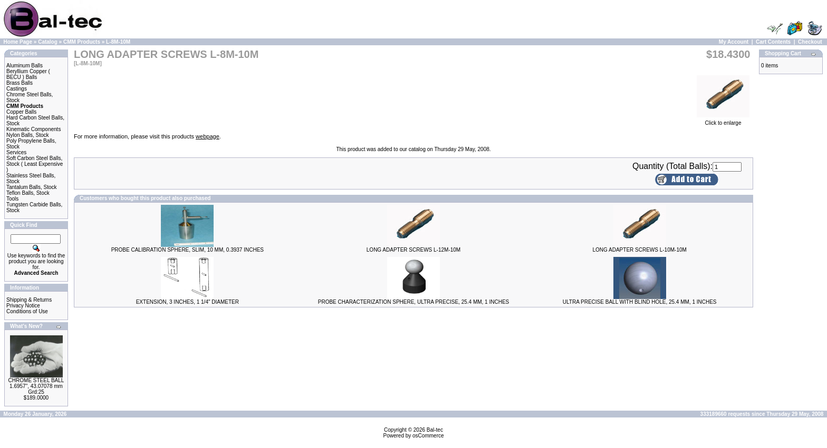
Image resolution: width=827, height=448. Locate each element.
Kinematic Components (33, 129)
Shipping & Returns (29, 300)
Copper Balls (21, 112)
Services (16, 152)
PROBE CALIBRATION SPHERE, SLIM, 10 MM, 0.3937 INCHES (187, 250)
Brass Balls (19, 83)
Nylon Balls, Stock (27, 135)
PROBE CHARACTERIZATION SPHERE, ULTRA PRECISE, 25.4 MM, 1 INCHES (413, 302)
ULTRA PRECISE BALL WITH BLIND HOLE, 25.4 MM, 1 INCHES (640, 302)
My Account (733, 42)
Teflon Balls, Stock (28, 193)
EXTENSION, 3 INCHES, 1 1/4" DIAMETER (187, 302)
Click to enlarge (723, 120)
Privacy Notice (23, 305)
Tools (12, 199)
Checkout (810, 42)
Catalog (47, 42)
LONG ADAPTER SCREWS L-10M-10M (639, 250)
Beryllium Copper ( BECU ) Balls (28, 74)
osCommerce (428, 436)
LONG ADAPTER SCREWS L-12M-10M (413, 250)
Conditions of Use (27, 311)
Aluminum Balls (24, 65)
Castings (16, 89)
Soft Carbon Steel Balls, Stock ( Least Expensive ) (34, 164)
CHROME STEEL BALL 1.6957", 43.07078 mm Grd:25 (36, 386)
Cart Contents (773, 42)
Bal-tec (435, 430)
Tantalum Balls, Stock (31, 187)
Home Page (18, 42)
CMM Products (81, 42)
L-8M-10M (118, 42)
